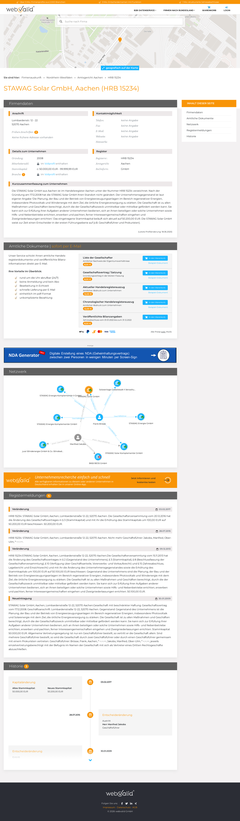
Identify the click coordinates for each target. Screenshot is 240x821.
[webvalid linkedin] (132, 803)
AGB (134, 807)
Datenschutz (124, 807)
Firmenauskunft (31, 77)
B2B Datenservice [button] (144, 10)
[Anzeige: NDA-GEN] (90, 353)
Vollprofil (50, 163)
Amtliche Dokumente (200, 118)
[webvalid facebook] (123, 803)
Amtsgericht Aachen (90, 77)
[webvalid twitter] (127, 803)
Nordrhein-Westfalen (59, 77)
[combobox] (120, 21)
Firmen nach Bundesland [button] (178, 10)
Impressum (109, 807)
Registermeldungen (199, 130)
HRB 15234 (114, 77)
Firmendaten (195, 112)
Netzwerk (193, 124)
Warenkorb (209, 9)
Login (227, 9)
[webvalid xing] (136, 803)
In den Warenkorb (155, 258)
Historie (191, 136)
